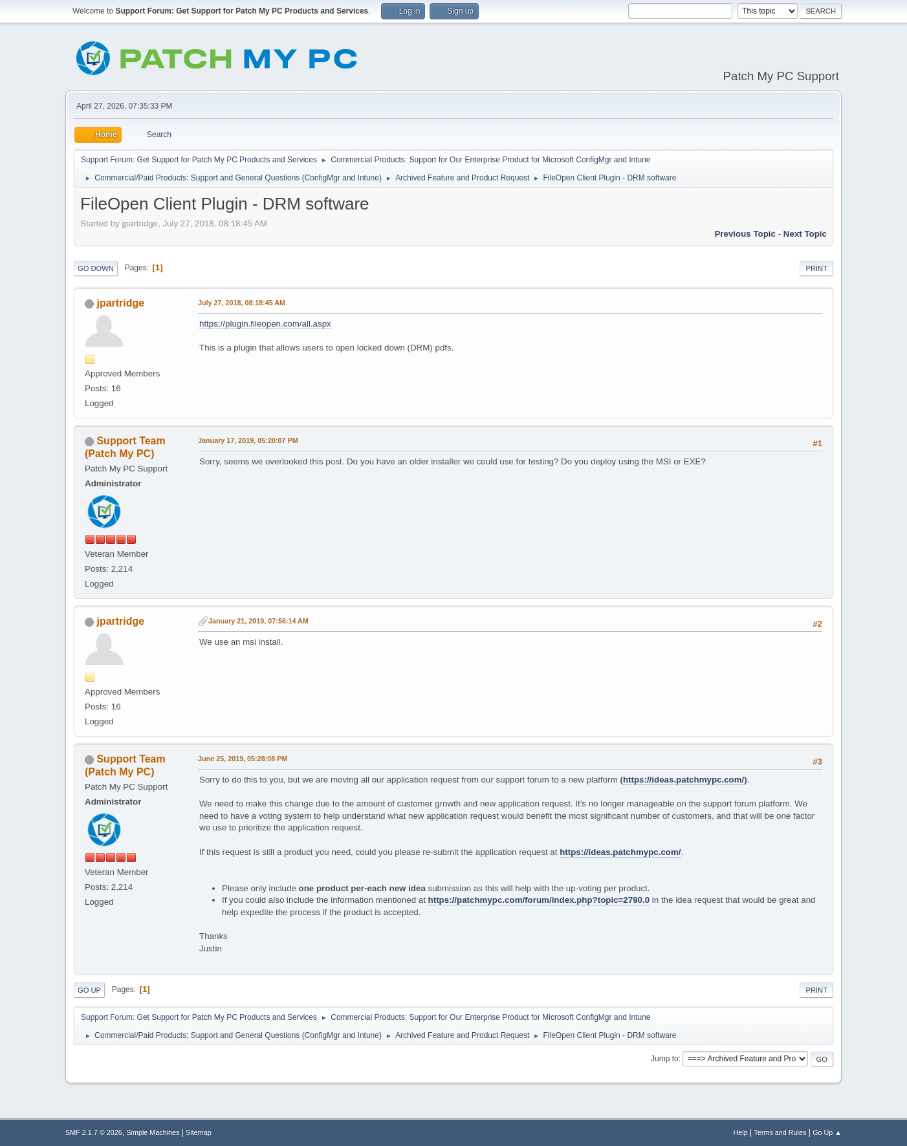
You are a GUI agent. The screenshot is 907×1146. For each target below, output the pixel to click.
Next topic (805, 234)
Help (741, 1132)
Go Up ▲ (827, 1132)
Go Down (96, 268)
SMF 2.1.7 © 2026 (93, 1132)
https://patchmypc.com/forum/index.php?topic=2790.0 (539, 900)
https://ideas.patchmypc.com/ (683, 779)
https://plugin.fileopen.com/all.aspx (265, 324)
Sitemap (199, 1132)
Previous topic (745, 234)
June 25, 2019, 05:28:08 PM (242, 758)
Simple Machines (152, 1132)
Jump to (665, 1058)
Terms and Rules (780, 1132)
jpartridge (120, 302)
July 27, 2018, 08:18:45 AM (241, 303)
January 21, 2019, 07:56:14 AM (258, 621)
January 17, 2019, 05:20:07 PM (248, 440)
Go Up (89, 990)
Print (816, 268)
